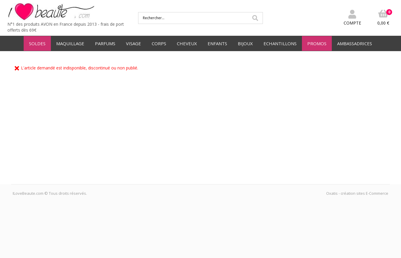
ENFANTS (217, 43)
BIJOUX (245, 43)
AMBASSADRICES (354, 43)
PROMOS (316, 43)
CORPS (159, 43)
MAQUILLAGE (70, 43)
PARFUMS (105, 43)
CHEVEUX (187, 43)
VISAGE (133, 43)
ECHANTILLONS (280, 43)
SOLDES (37, 43)
